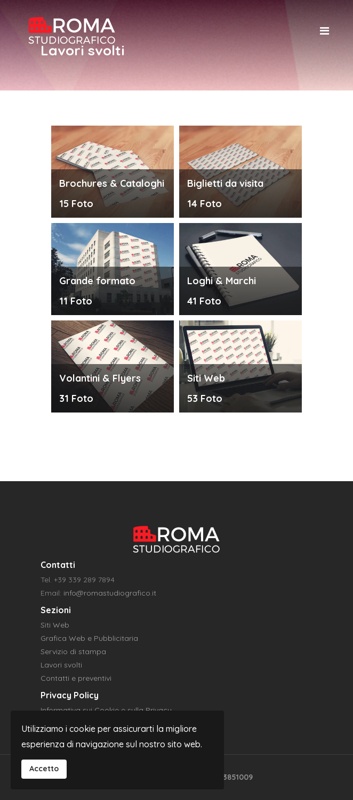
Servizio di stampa (73, 651)
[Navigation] (324, 30)
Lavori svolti (61, 665)
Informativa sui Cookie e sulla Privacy (106, 710)
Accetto (44, 768)
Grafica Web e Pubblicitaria (89, 638)
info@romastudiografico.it (109, 593)
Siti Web (55, 625)
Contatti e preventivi (76, 678)
